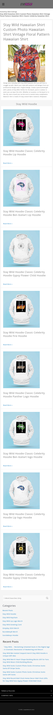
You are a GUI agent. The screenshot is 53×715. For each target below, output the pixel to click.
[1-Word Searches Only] (24, 598)
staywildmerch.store (28, 709)
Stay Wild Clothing (10, 12)
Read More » (7, 163)
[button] (3, 4)
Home (2, 12)
